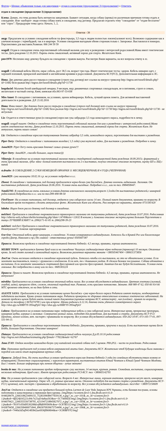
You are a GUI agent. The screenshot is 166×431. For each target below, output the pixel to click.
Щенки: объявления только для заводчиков (35, 6)
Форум (5, 6)
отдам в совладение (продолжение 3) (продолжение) (90, 6)
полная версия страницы (15, 425)
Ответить (126, 6)
